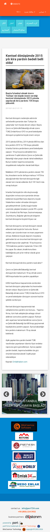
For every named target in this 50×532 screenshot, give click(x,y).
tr (18, 12)
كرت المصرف (31, 23)
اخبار (12, 23)
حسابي (42, 12)
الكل (4, 23)
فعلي (20, 23)
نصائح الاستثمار (19, 30)
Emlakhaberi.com (20, 362)
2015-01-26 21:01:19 (14, 108)
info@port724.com (30, 508)
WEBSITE (15, 4)
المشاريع (5, 30)
